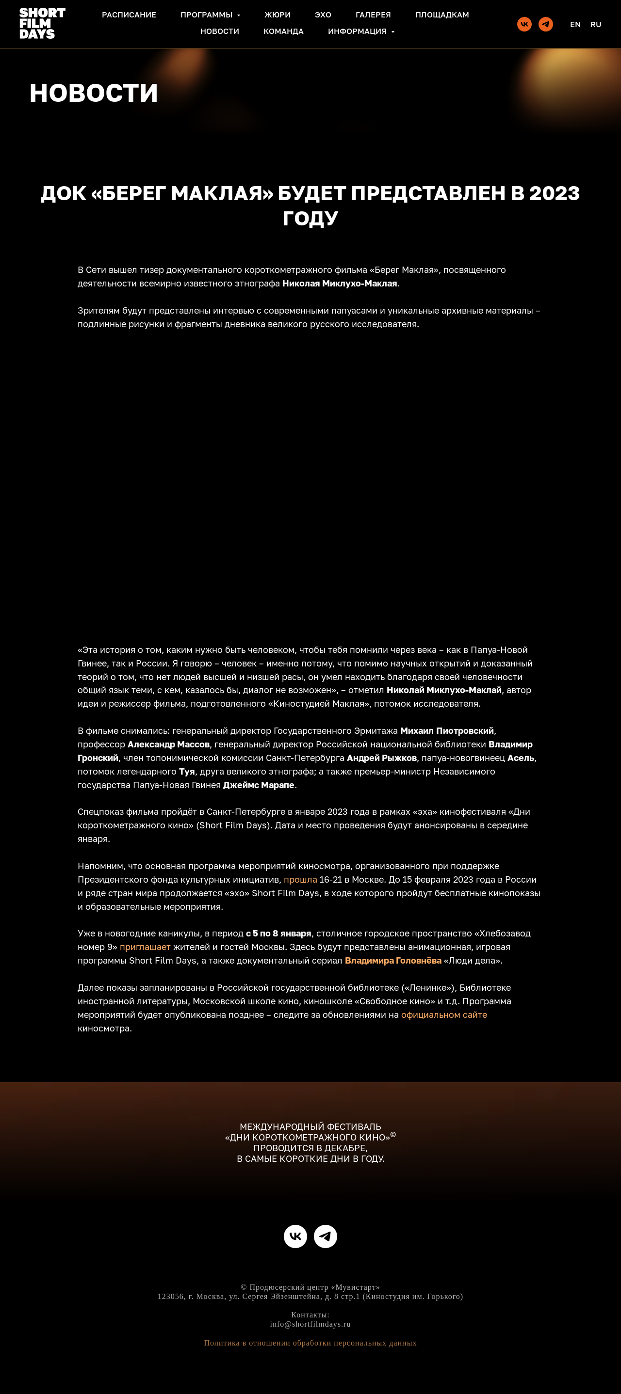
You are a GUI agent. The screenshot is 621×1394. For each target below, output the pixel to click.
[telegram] (546, 24)
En (575, 24)
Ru (596, 24)
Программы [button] (207, 14)
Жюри (277, 14)
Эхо (323, 14)
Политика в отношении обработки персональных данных (310, 1343)
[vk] (524, 24)
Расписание (129, 14)
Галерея (373, 14)
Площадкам (442, 14)
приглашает (145, 946)
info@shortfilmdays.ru (310, 1324)
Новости (219, 31)
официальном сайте (444, 1014)
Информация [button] (358, 31)
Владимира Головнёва (393, 960)
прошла (300, 879)
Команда (283, 31)
